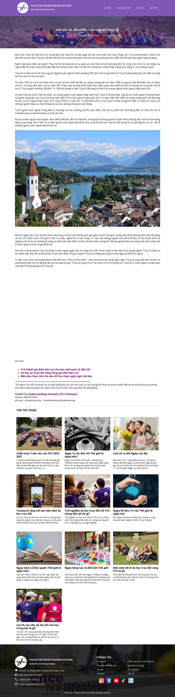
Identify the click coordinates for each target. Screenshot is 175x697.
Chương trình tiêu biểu (107, 665)
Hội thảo (101, 673)
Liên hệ (153, 7)
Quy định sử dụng (136, 665)
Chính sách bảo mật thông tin (141, 661)
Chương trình (124, 7)
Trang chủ (59, 35)
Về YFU (107, 7)
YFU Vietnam (133, 669)
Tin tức (140, 7)
